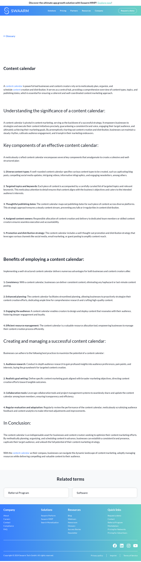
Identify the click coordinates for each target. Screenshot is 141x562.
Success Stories (74, 530)
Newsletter (72, 534)
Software (82, 493)
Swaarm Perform (48, 516)
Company (99, 11)
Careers (6, 520)
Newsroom (72, 523)
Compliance (8, 527)
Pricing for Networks (117, 530)
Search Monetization (50, 523)
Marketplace (113, 527)
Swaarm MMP (47, 520)
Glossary (9, 37)
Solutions (52, 11)
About (6, 516)
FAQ (5, 530)
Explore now (104, 2)
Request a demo (114, 516)
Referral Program (18, 493)
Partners (74, 11)
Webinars (72, 520)
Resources (86, 11)
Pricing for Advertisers (117, 534)
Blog (70, 516)
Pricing (63, 11)
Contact (6, 523)
